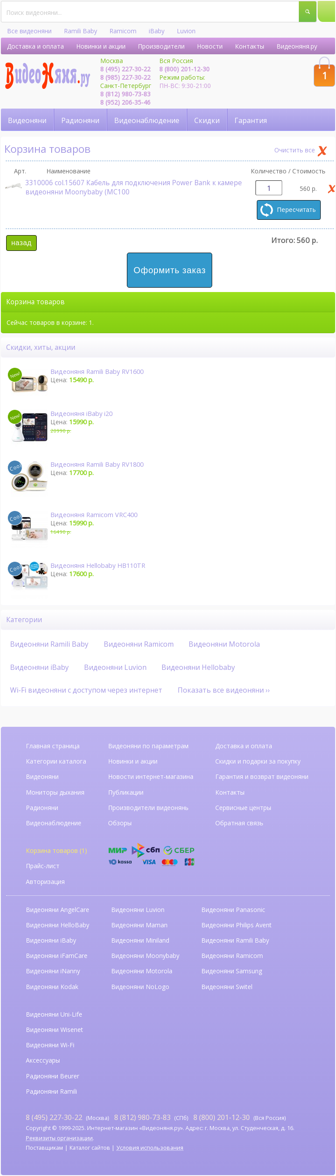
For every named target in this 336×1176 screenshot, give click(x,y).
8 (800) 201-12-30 (184, 69)
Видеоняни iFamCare (57, 955)
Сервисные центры (243, 807)
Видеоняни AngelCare (57, 909)
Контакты (249, 46)
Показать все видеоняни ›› (224, 690)
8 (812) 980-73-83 (125, 94)
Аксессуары (43, 1060)
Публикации (126, 792)
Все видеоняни (29, 31)
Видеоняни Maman (139, 925)
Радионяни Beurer (52, 1076)
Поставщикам (44, 1147)
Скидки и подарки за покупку (258, 761)
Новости (210, 46)
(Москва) (67, 1117)
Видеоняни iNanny (53, 971)
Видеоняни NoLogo (140, 986)
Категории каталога (56, 761)
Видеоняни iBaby (39, 667)
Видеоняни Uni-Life (54, 1014)
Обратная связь (239, 823)
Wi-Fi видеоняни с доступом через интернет (86, 690)
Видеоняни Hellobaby (198, 667)
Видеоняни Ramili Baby (49, 644)
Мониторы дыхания (55, 792)
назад (21, 242)
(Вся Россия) (239, 1117)
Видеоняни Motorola (224, 644)
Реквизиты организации (59, 1138)
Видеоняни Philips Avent (236, 925)
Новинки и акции (101, 46)
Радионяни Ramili (51, 1091)
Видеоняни (27, 120)
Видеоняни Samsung (231, 971)
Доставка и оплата (35, 46)
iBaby (156, 31)
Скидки (207, 120)
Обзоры (120, 823)
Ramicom (122, 31)
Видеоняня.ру (296, 46)
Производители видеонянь (148, 807)
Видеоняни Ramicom (139, 644)
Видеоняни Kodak (52, 986)
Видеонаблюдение (146, 120)
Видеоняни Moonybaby (145, 955)
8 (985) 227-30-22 (125, 77)
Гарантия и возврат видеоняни (261, 776)
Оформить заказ (169, 270)
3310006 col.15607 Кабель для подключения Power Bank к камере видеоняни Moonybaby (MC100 (124, 187)
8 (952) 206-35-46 (125, 102)
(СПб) (151, 1117)
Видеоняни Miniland (140, 940)
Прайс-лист (43, 866)
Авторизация (45, 881)
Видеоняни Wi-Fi (50, 1045)
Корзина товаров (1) (56, 850)
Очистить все (294, 150)
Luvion (186, 31)
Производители (161, 46)
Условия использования (149, 1147)
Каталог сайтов (90, 1147)
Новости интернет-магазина (150, 776)
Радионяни (80, 120)
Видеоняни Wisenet (54, 1029)
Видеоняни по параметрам (148, 746)
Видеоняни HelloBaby (57, 925)
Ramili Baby (80, 31)
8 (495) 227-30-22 (125, 69)
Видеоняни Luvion (115, 667)
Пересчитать (296, 209)
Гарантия (250, 120)
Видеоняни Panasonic (233, 909)
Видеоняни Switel (226, 986)
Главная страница (53, 746)
